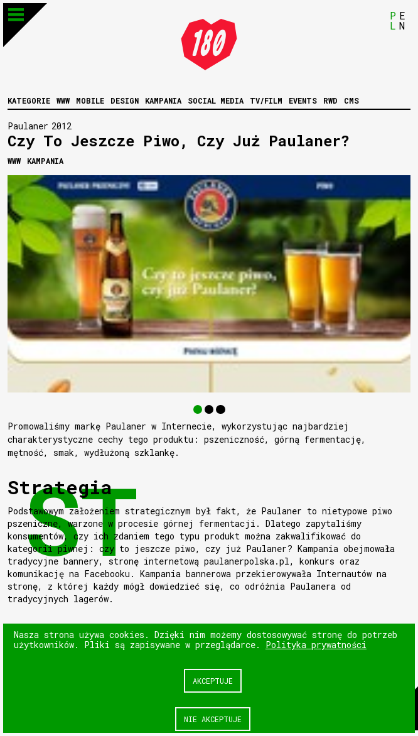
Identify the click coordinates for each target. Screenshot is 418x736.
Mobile (90, 100)
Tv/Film (266, 100)
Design (124, 100)
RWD (330, 100)
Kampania (163, 100)
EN (402, 20)
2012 (61, 126)
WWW (63, 100)
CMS (351, 100)
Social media (216, 100)
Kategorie (29, 100)
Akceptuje (213, 681)
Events (303, 100)
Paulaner (28, 126)
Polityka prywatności (316, 645)
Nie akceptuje (213, 719)
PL (393, 20)
